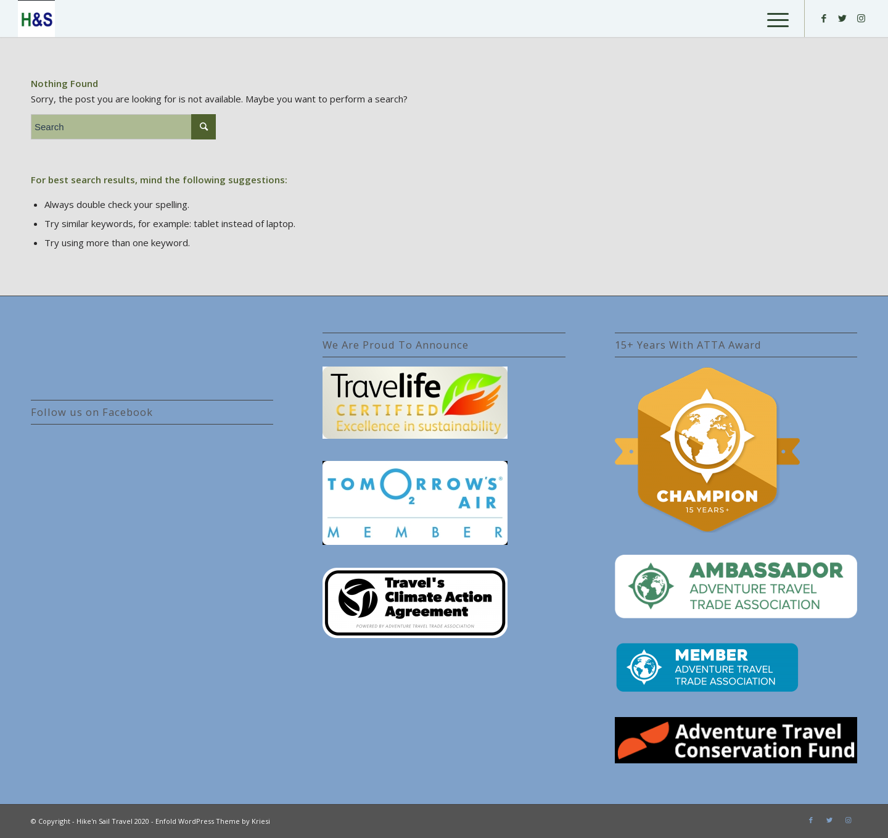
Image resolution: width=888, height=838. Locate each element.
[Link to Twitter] (842, 18)
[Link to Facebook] (824, 18)
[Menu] (774, 18)
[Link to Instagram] (861, 18)
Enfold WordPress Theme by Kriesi (212, 821)
